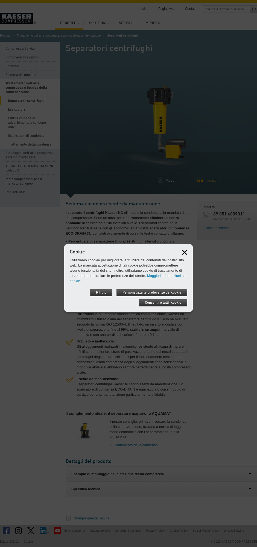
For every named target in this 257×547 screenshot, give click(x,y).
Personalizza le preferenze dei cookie (151, 292)
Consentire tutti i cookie (163, 302)
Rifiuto (101, 292)
